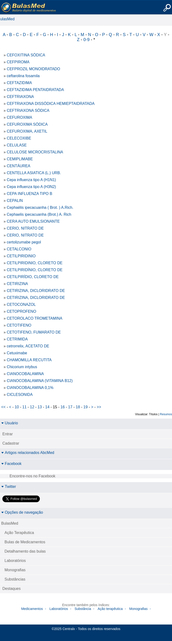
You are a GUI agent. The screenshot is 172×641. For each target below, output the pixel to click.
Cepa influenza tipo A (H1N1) (31, 180)
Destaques (11, 589)
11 (24, 407)
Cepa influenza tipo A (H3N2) (31, 187)
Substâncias (15, 579)
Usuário (9, 423)
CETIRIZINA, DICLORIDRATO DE (36, 291)
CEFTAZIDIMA (19, 83)
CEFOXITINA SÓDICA (26, 55)
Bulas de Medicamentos (25, 542)
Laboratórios (15, 561)
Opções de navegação (22, 512)
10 (17, 407)
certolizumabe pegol (24, 242)
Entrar (7, 434)
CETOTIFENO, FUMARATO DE (34, 332)
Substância (82, 609)
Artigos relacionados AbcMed (27, 453)
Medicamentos (32, 609)
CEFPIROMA (18, 62)
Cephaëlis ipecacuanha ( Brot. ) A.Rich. (40, 207)
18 (78, 407)
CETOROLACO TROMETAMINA (34, 318)
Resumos (166, 414)
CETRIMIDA (17, 339)
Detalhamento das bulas (25, 551)
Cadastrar (10, 443)
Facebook (11, 464)
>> (99, 407)
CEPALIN (15, 201)
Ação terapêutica (110, 609)
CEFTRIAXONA (20, 97)
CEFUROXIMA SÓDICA (27, 124)
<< (3, 407)
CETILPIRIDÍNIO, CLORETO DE (35, 270)
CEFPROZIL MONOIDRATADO (33, 69)
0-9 (86, 39)
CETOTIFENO (19, 325)
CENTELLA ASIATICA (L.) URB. (34, 173)
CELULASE (17, 145)
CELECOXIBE (19, 138)
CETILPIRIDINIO (21, 256)
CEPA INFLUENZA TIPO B (29, 194)
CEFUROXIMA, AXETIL (27, 131)
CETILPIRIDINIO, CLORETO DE (35, 263)
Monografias (15, 570)
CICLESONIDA (19, 395)
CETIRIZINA (17, 284)
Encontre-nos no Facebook (32, 476)
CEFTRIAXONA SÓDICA (28, 110)
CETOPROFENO (21, 311)
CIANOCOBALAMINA (25, 374)
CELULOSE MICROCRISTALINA (35, 152)
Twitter (8, 487)
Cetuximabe (17, 353)
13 (40, 407)
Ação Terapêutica (19, 533)
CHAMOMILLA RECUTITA (29, 360)
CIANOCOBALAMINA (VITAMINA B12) (40, 381)
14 (47, 407)
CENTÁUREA (18, 166)
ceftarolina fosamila (23, 76)
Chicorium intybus (22, 367)
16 (63, 407)
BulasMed (9, 523)
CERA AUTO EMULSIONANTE (33, 221)
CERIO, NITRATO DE (25, 228)
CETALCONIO (19, 249)
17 (70, 407)
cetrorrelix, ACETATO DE (28, 346)
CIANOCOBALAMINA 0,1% (30, 388)
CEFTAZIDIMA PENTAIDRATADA (35, 90)
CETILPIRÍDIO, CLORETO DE (33, 277)
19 (85, 407)
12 (32, 407)
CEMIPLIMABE (20, 159)
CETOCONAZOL (21, 304)
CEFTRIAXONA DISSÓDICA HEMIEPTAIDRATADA (50, 104)
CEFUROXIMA (19, 117)
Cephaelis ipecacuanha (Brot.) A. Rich (39, 214)
